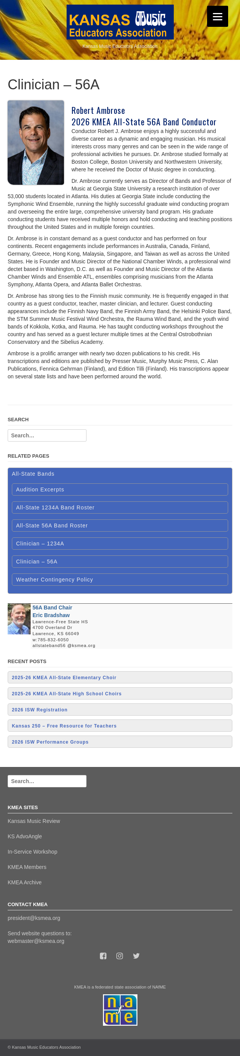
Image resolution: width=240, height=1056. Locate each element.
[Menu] (217, 16)
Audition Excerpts (40, 489)
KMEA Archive (25, 882)
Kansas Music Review (34, 821)
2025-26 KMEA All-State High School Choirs (67, 693)
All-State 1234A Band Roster (55, 507)
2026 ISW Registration (40, 710)
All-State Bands (33, 474)
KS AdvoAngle (25, 836)
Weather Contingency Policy (54, 579)
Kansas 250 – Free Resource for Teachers (64, 726)
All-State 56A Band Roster (52, 525)
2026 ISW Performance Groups (50, 742)
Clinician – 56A (36, 561)
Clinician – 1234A (40, 543)
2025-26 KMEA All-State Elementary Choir (64, 677)
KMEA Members (27, 867)
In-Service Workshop (32, 852)
